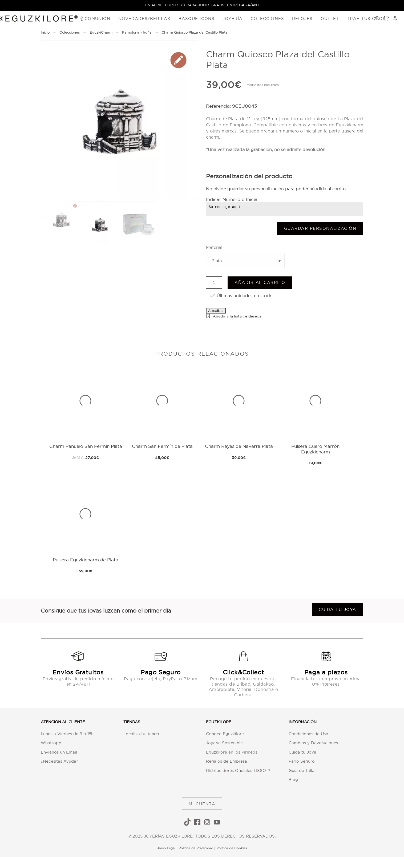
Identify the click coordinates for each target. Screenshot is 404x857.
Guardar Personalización (320, 228)
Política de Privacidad (196, 848)
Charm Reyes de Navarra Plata (239, 446)
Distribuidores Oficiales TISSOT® (238, 770)
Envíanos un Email (59, 752)
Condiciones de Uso (308, 733)
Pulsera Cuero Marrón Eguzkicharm (315, 449)
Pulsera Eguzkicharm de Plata (85, 559)
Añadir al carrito (260, 282)
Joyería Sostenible (224, 743)
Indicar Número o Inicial (232, 199)
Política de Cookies (231, 848)
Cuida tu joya (337, 609)
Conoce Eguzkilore (225, 733)
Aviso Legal (166, 848)
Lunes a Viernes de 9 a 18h (67, 733)
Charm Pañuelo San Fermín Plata (85, 446)
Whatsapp (51, 743)
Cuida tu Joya (302, 752)
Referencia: (219, 106)
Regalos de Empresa (226, 761)
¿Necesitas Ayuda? (59, 761)
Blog (293, 779)
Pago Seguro (302, 761)
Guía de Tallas (302, 770)
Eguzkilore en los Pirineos (231, 752)
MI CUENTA (202, 803)
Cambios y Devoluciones (313, 743)
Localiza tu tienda (141, 733)
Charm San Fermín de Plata (162, 446)
